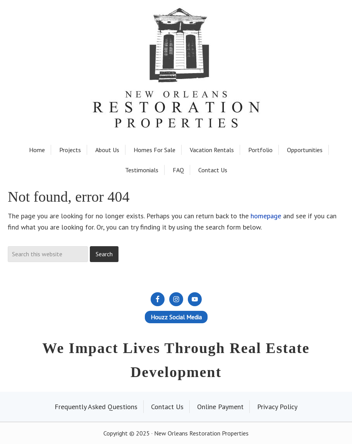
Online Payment (220, 406)
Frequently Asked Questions (96, 406)
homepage (266, 215)
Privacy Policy (277, 406)
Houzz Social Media (176, 317)
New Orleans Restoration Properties (176, 46)
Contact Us (167, 406)
